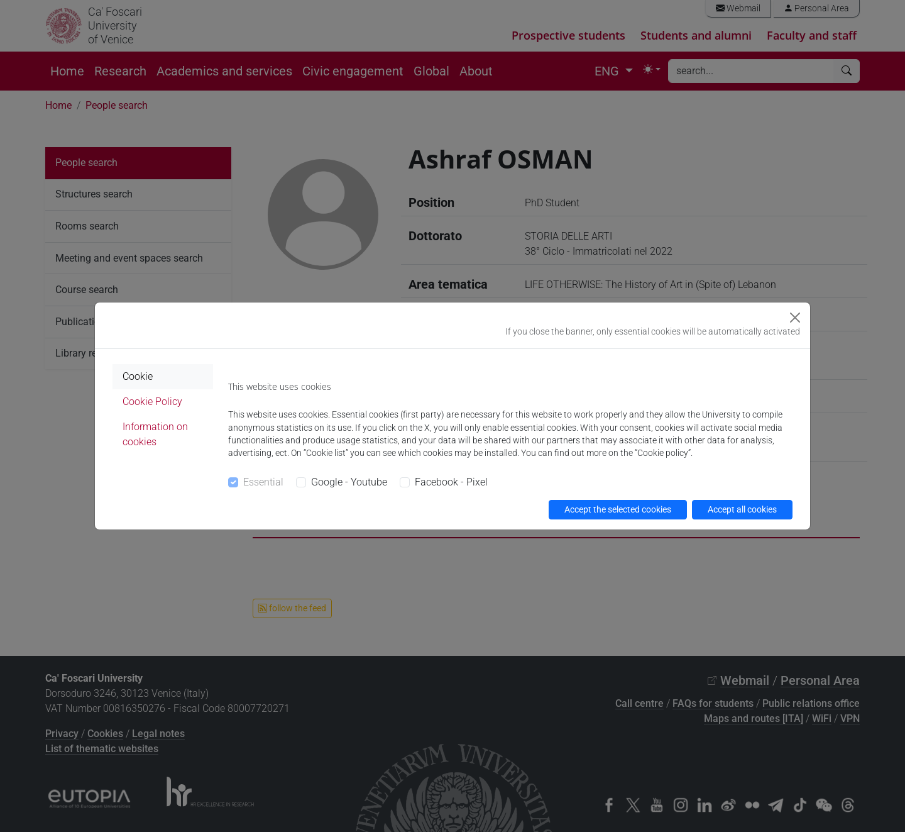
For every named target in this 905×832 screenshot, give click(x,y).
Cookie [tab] (138, 376)
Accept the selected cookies (617, 509)
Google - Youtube (349, 482)
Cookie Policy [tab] (152, 402)
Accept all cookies (742, 509)
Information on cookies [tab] (155, 434)
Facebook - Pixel (451, 482)
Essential (263, 482)
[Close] (795, 318)
